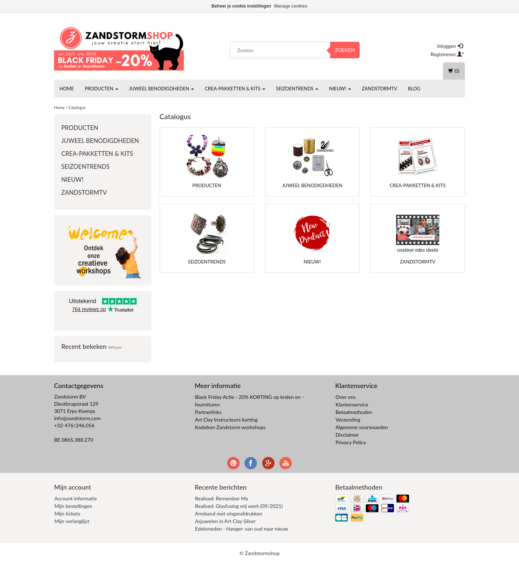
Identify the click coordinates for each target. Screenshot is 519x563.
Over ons (346, 397)
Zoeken (345, 50)
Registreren (447, 54)
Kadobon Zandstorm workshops (230, 427)
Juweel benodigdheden (161, 88)
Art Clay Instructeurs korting (226, 419)
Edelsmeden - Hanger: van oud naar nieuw (241, 529)
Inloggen (450, 46)
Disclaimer (347, 435)
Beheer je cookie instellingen (241, 6)
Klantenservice (352, 404)
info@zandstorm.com (77, 418)
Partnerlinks (208, 412)
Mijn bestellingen (73, 506)
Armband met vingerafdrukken (228, 513)
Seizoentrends (297, 88)
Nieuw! (340, 88)
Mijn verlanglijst (71, 521)
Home (66, 88)
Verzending (348, 419)
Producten (101, 88)
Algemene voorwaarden (362, 427)
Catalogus (77, 107)
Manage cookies (291, 6)
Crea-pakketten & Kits (235, 88)
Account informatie (75, 498)
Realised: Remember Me (221, 498)
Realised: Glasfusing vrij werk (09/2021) (239, 506)
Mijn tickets (67, 513)
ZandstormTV (379, 88)
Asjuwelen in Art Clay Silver (225, 521)
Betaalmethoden (354, 412)
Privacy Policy (351, 442)
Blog (414, 88)
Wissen (115, 347)
